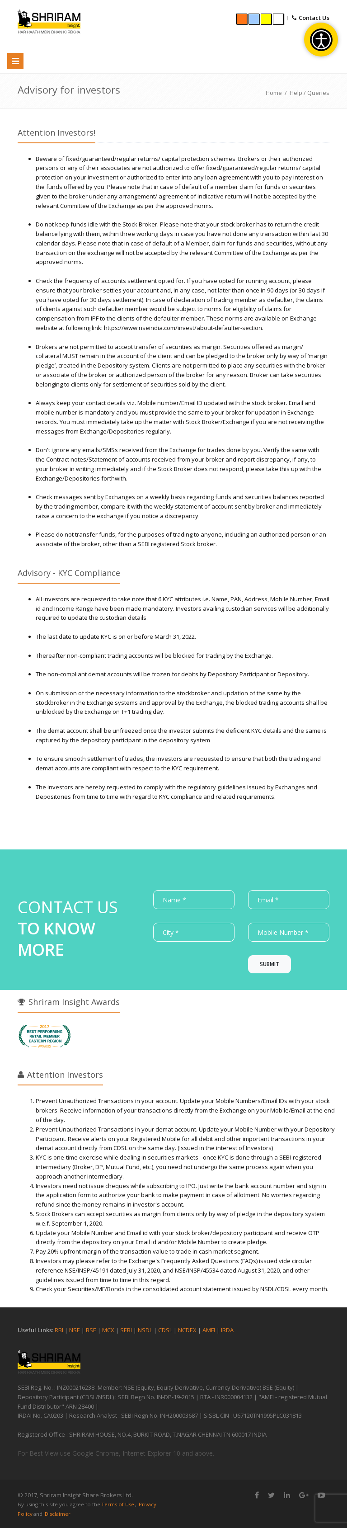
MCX (109, 1330)
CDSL (166, 1330)
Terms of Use (117, 1504)
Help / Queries (309, 93)
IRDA (227, 1330)
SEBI (126, 1330)
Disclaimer (57, 1513)
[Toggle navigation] (15, 61)
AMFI (208, 1330)
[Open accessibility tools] (321, 40)
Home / (278, 93)
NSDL (145, 1330)
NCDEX (187, 1330)
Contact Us (314, 18)
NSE (74, 1330)
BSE (91, 1330)
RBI (59, 1330)
